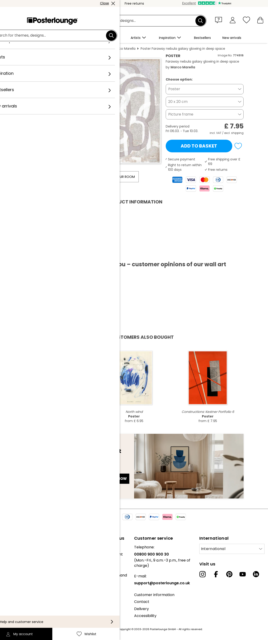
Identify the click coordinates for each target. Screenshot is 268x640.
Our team (12, 554)
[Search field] (139, 21)
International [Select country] (213, 548)
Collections (13, 561)
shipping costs (107, 629)
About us (11, 547)
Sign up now (114, 478)
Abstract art (98, 48)
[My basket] (260, 20)
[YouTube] (242, 574)
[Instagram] (202, 574)
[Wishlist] (246, 20)
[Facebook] (216, 574)
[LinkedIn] (256, 574)
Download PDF (43, 253)
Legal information (19, 612)
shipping (237, 133)
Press (8, 573)
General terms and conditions (30, 591)
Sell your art (14, 579)
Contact (141, 601)
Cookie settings (17, 605)
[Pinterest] (229, 574)
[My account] (232, 20)
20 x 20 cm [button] (178, 101)
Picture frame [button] (180, 114)
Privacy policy (16, 598)
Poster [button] (174, 89)
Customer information (154, 594)
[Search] (200, 20)
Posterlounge (37, 48)
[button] (219, 19)
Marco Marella (124, 48)
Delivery (141, 608)
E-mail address (42, 470)
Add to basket (199, 146)
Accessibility (145, 615)
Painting (77, 48)
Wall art (59, 48)
